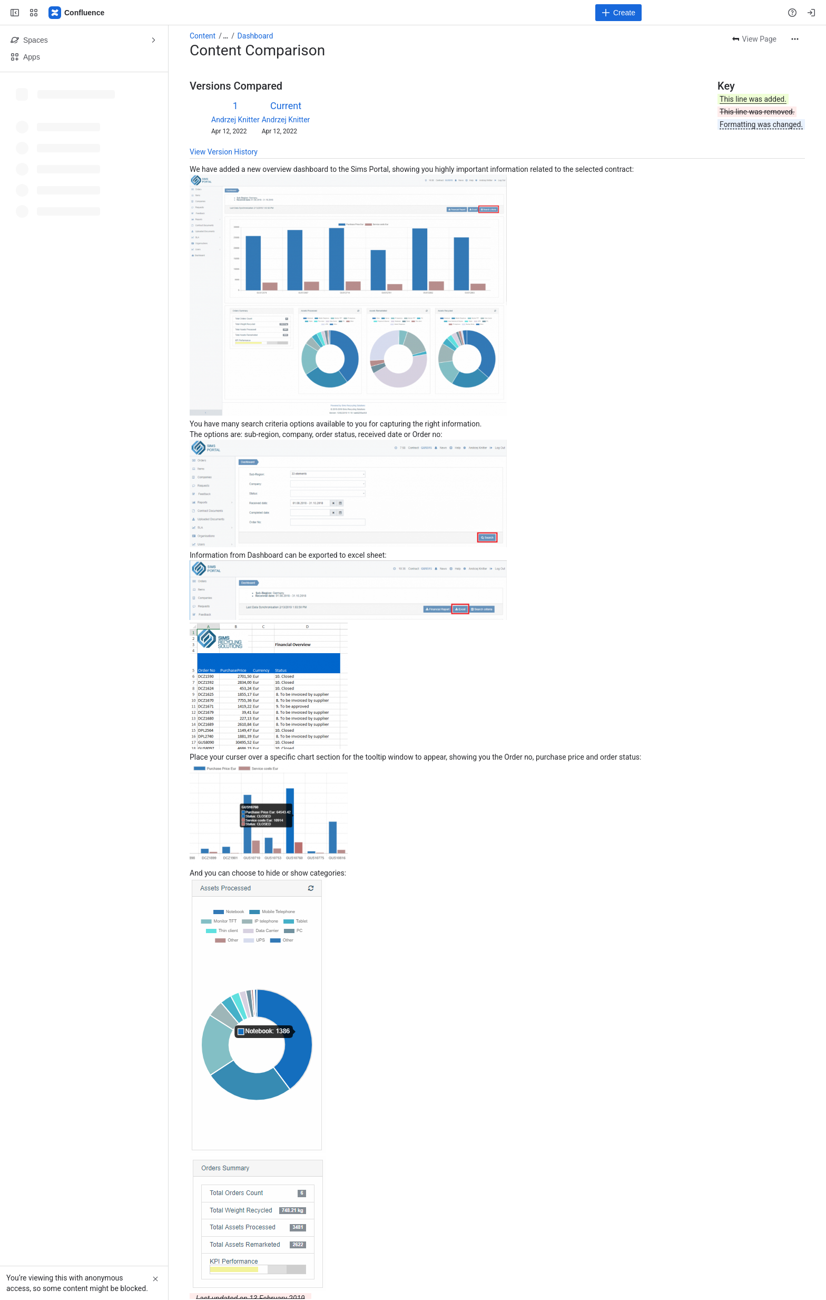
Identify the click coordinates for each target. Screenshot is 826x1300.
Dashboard (255, 36)
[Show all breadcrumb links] (225, 36)
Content (202, 36)
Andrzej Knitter (235, 119)
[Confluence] (76, 12)
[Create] (618, 12)
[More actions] (795, 39)
